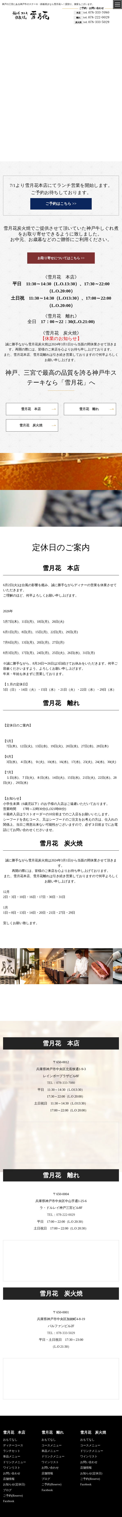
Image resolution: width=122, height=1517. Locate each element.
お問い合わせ (11, 1473)
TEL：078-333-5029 (61, 1333)
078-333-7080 (96, 12)
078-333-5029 (96, 22)
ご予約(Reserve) (13, 1495)
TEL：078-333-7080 (61, 1082)
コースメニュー (52, 1445)
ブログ (7, 1490)
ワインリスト (11, 1467)
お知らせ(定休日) (14, 1484)
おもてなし (10, 1439)
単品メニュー (11, 1456)
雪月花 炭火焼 (93, 1432)
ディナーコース (13, 1445)
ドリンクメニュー (14, 1462)
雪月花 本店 (14, 1432)
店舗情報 (9, 1478)
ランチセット (11, 1450)
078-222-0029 (96, 17)
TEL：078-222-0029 (61, 1214)
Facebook (8, 1501)
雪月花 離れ (53, 1432)
